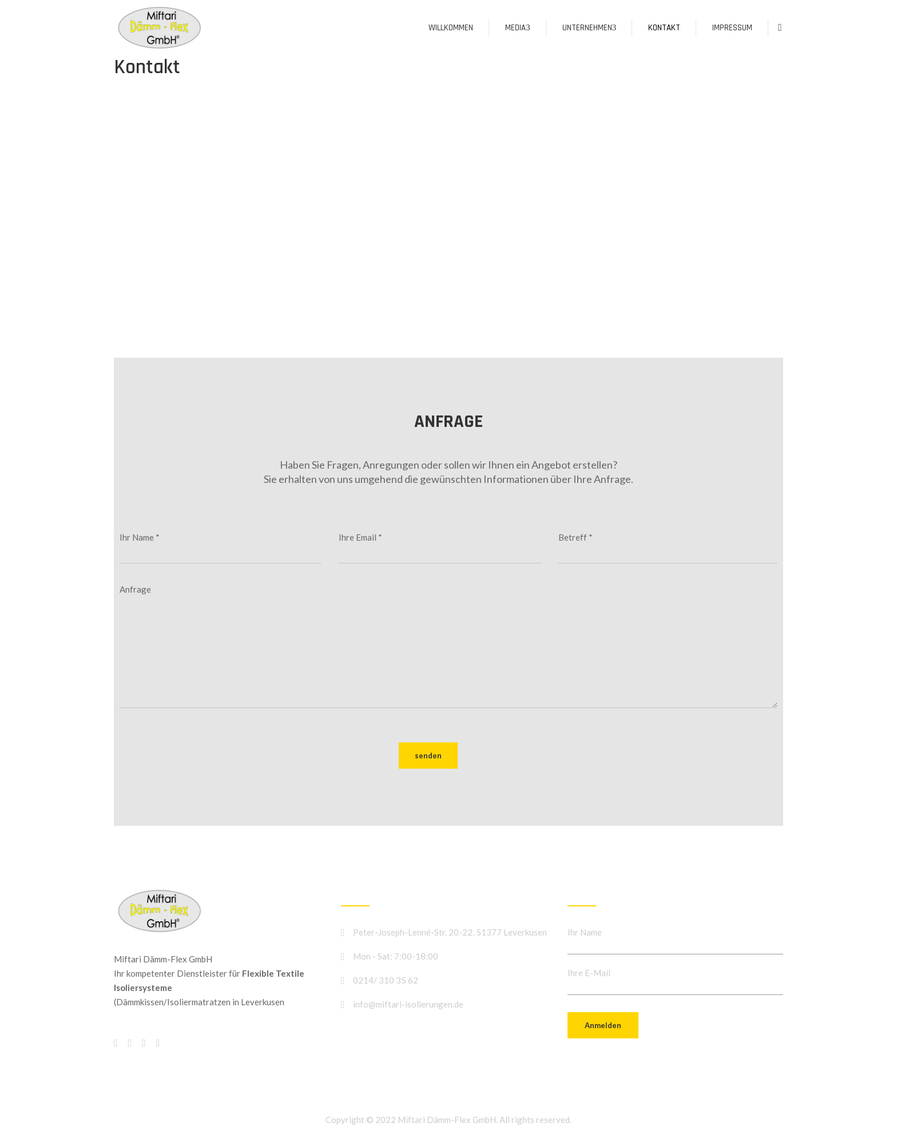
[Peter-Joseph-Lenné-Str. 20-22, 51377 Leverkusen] (448, 203)
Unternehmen (589, 27)
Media (517, 27)
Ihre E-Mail (588, 973)
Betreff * (667, 547)
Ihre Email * (440, 547)
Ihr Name (584, 932)
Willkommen (450, 27)
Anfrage (448, 648)
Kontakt (664, 27)
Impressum (732, 27)
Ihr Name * (221, 547)
